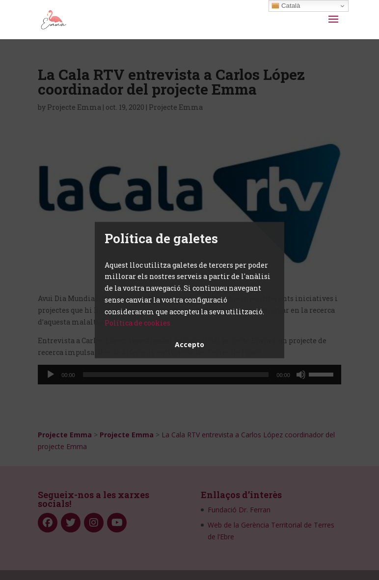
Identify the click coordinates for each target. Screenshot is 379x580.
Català (285, 6)
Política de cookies (137, 323)
